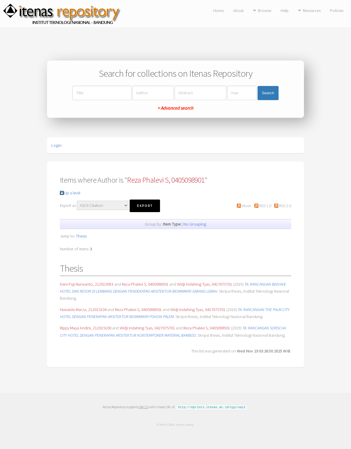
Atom (246, 205)
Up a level (72, 192)
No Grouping (194, 224)
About (238, 10)
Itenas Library (185, 424)
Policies (336, 10)
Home (218, 10)
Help (285, 10)
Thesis (81, 236)
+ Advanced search (175, 108)
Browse (264, 10)
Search (268, 93)
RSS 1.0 (265, 205)
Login (56, 145)
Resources (312, 10)
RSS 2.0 (285, 205)
